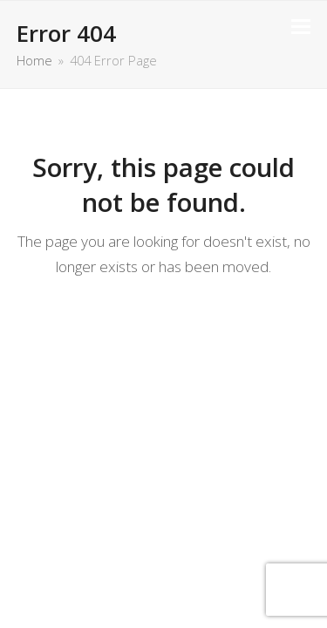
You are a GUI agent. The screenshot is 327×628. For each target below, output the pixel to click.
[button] (300, 26)
